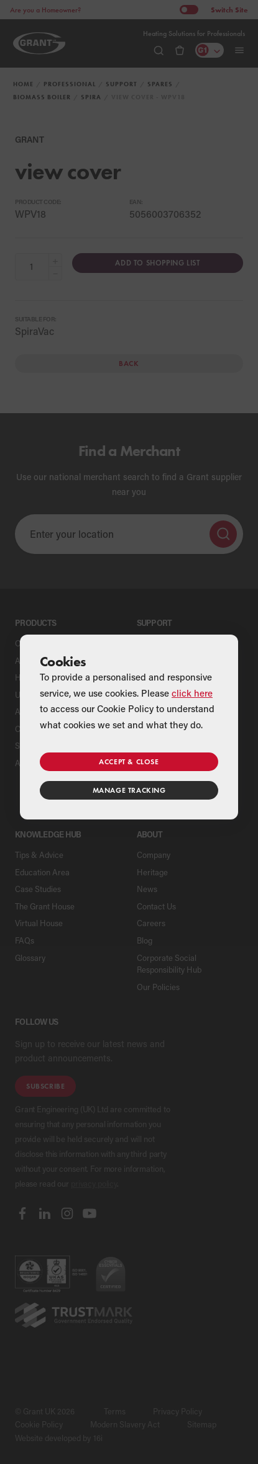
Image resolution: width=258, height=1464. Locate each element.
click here (192, 693)
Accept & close (129, 761)
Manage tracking (129, 790)
